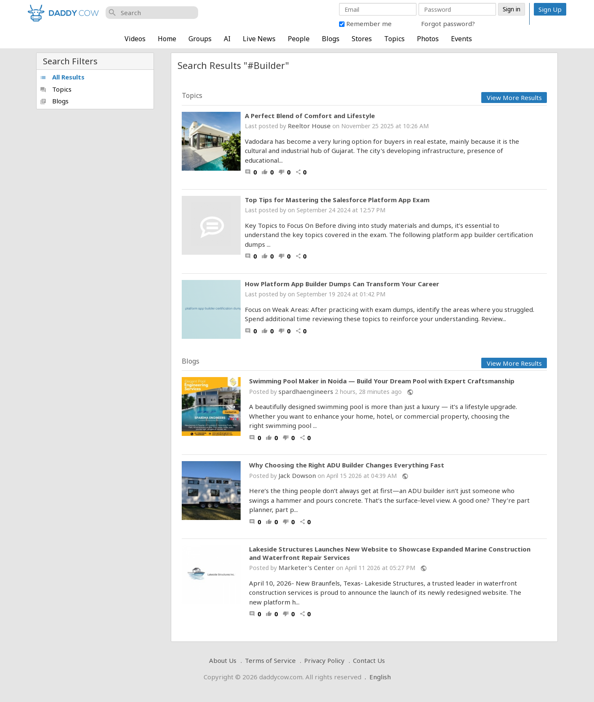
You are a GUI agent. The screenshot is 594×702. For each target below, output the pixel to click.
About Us (222, 660)
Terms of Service (270, 660)
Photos (428, 38)
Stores (362, 38)
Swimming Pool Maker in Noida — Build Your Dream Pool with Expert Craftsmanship (381, 381)
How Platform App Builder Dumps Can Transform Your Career (342, 284)
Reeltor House (309, 125)
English (380, 677)
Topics (394, 38)
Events (461, 38)
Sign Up (550, 9)
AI (227, 38)
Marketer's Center (306, 567)
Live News (259, 38)
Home (167, 38)
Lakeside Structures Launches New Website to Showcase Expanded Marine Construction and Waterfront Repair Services (389, 553)
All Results (62, 77)
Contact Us (369, 660)
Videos (135, 38)
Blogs (330, 38)
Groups (200, 38)
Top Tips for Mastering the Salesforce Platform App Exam (337, 199)
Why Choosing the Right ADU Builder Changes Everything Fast (346, 465)
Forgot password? (448, 23)
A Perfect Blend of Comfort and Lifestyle (310, 115)
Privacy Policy (324, 660)
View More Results (514, 97)
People (299, 38)
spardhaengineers (305, 391)
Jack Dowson (297, 475)
